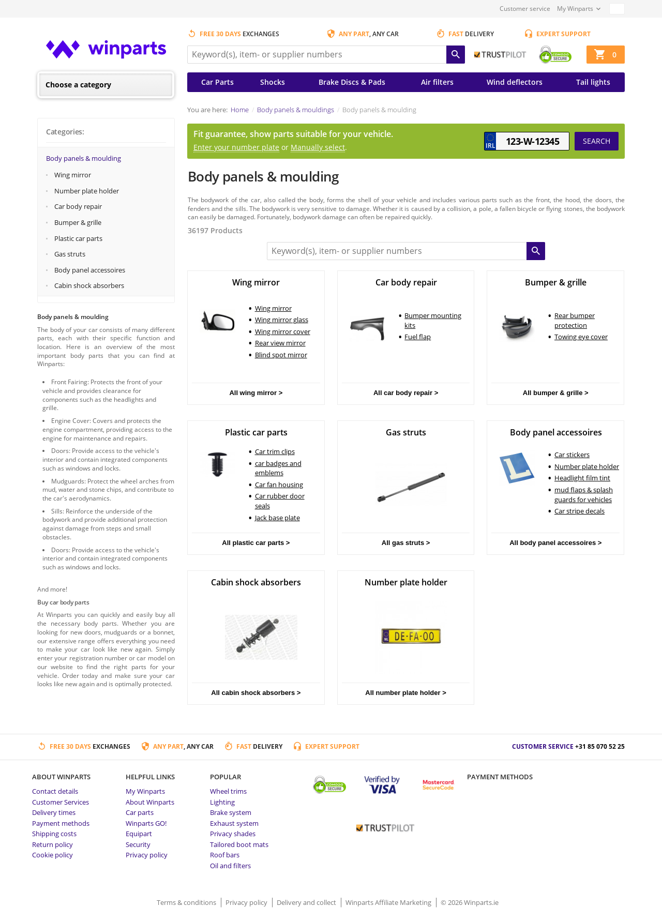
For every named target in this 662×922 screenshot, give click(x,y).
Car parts (140, 812)
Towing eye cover (581, 336)
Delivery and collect (307, 902)
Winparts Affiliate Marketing (389, 902)
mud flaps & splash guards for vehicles (583, 494)
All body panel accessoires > (555, 543)
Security (138, 844)
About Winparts (150, 802)
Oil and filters (230, 865)
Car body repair (78, 206)
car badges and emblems (278, 468)
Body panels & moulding (83, 158)
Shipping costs (54, 833)
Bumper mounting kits (432, 320)
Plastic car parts (78, 238)
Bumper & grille (77, 222)
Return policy (52, 844)
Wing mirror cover (282, 331)
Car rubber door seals (280, 500)
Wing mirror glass (281, 319)
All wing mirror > (255, 393)
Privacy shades (232, 833)
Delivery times (54, 812)
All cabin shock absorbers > (255, 693)
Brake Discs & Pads (352, 82)
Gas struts (69, 254)
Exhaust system (234, 823)
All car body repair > (405, 393)
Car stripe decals (579, 511)
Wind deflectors (515, 82)
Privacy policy (147, 854)
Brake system (230, 812)
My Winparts (575, 8)
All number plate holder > (405, 693)
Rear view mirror (280, 342)
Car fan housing (279, 484)
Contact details (55, 791)
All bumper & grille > (556, 393)
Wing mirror (72, 174)
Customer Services (60, 802)
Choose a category (78, 84)
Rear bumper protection (574, 320)
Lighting (222, 802)
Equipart (139, 833)
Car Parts (217, 82)
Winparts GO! (146, 823)
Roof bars (224, 854)
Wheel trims (228, 791)
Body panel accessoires (89, 270)
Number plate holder (86, 190)
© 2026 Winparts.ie (470, 902)
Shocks (272, 82)
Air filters (437, 82)
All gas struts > (406, 543)
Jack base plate (277, 517)
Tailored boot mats (239, 844)
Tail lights (593, 82)
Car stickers (572, 454)
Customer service (525, 8)
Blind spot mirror (281, 354)
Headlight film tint (582, 477)
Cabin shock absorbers (89, 285)
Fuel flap (417, 336)
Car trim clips (275, 451)
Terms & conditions (187, 902)
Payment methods (60, 823)
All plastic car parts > (256, 543)
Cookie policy (52, 854)
